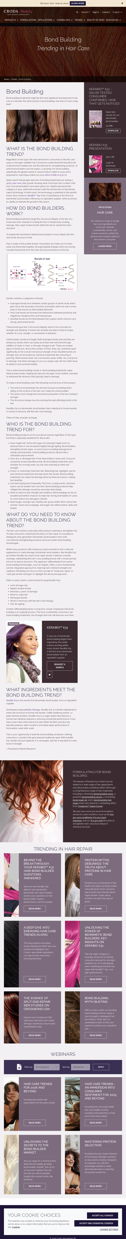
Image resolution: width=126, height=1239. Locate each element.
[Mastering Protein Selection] (72, 1164)
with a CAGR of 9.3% (54, 175)
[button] (11, 22)
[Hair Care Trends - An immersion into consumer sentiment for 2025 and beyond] (72, 1104)
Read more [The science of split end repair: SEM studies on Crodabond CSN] (35, 1035)
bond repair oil (80, 800)
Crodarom (83, 806)
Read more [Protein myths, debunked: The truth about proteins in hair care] (96, 909)
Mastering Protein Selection (100, 1143)
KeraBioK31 (33, 195)
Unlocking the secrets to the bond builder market (36, 1147)
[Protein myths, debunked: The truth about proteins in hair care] (72, 885)
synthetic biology (31, 710)
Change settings (109, 1229)
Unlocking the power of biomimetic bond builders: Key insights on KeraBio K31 (98, 936)
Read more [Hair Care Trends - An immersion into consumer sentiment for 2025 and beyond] (96, 1123)
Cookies (16, 1227)
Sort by (66, 1067)
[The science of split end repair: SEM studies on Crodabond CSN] (11, 1017)
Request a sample (59, 666)
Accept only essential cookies (96, 1223)
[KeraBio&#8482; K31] (24, 652)
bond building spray (103, 794)
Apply (101, 1067)
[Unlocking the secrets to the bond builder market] (11, 1164)
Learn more (77, 3)
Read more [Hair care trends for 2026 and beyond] (35, 1123)
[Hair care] (105, 192)
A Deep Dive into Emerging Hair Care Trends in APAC (40, 931)
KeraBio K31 (12, 700)
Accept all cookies (102, 1215)
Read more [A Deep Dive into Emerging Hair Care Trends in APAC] (35, 979)
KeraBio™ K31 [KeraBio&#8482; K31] (57, 627)
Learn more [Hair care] (105, 246)
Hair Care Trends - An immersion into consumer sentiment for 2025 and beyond (101, 1091)
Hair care (105, 212)
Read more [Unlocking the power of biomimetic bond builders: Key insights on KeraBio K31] (96, 979)
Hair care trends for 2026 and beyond (38, 1087)
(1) (65, 175)
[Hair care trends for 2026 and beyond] (11, 1104)
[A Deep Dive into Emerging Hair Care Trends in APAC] (11, 954)
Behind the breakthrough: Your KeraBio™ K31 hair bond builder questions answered (39, 869)
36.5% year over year (16, 183)
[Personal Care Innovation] (18, 12)
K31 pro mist (97, 820)
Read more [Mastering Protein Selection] (96, 1186)
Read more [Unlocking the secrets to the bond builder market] (35, 1186)
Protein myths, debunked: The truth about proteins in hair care (98, 867)
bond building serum (92, 797)
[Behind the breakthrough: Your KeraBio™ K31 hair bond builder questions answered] (11, 885)
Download (113, 131)
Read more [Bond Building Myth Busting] (96, 1035)
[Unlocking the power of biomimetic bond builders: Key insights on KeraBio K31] (72, 954)
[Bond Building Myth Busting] (72, 1017)
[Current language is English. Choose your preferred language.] (117, 12)
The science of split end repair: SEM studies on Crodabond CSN (37, 1003)
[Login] (49, 675)
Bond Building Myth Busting (96, 999)
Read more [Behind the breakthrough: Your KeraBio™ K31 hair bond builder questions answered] (35, 909)
